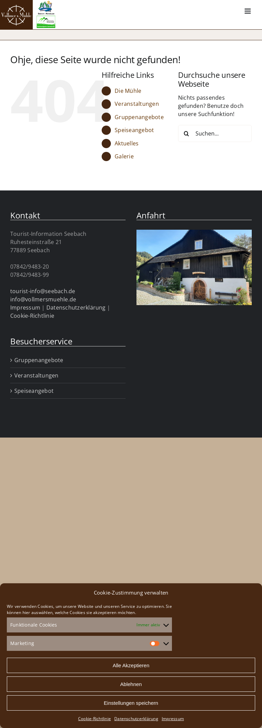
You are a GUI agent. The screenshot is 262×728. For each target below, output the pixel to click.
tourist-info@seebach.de (42, 291)
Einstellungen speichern (131, 703)
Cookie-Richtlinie (94, 719)
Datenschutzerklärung (136, 719)
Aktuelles (127, 143)
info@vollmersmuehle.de (43, 299)
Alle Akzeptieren (131, 665)
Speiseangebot (134, 130)
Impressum (173, 719)
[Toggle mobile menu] (248, 11)
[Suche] (186, 133)
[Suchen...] (215, 133)
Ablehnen (131, 684)
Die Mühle (128, 91)
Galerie (124, 156)
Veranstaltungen (137, 104)
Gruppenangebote (139, 117)
